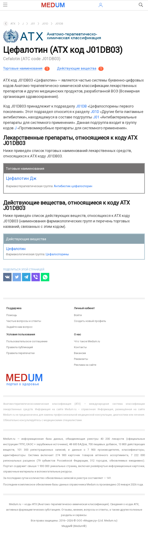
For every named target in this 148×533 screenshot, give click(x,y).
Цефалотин (16, 248)
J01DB (81, 106)
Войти (78, 315)
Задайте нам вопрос (19, 326)
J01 (96, 117)
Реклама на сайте (85, 364)
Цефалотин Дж (21, 178)
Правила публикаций (19, 347)
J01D (95, 111)
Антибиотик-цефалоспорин (73, 186)
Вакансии (80, 353)
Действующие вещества (76, 68)
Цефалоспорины (57, 254)
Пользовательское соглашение (26, 341)
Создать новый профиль (90, 321)
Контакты (80, 347)
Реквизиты (81, 359)
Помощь (11, 315)
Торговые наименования (22, 68)
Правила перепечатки (20, 353)
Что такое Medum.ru (87, 341)
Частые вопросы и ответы (23, 321)
